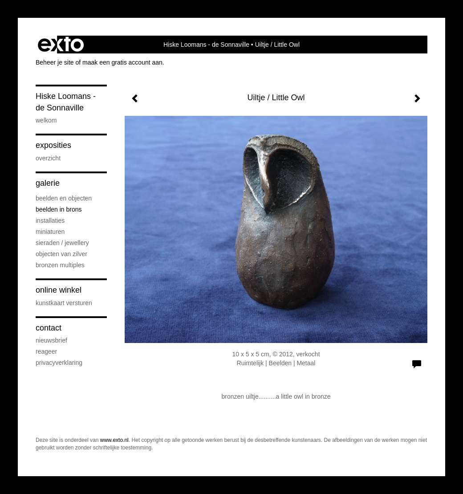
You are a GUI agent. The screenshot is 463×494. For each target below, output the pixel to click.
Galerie (48, 183)
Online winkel (58, 290)
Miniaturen (50, 231)
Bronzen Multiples (60, 265)
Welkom (46, 120)
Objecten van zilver (61, 253)
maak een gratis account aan (122, 62)
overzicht (48, 158)
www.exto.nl (114, 440)
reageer (46, 351)
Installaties (50, 220)
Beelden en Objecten (64, 198)
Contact (48, 327)
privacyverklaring (59, 362)
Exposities (53, 145)
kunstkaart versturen (64, 302)
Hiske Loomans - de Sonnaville (206, 44)
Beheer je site (55, 62)
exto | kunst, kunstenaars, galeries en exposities (61, 44)
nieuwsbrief (51, 340)
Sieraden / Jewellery (62, 242)
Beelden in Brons (59, 209)
